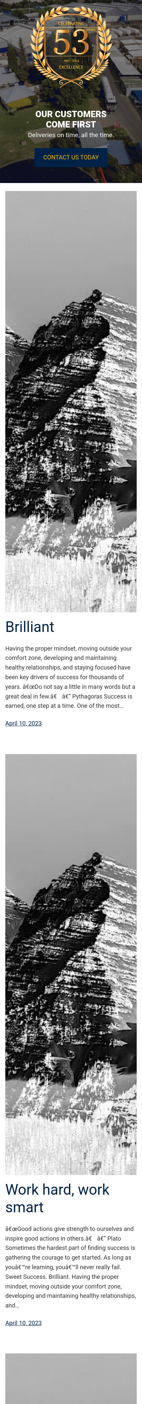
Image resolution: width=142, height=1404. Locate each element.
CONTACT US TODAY (71, 157)
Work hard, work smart (57, 1198)
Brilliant (29, 627)
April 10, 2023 (23, 723)
